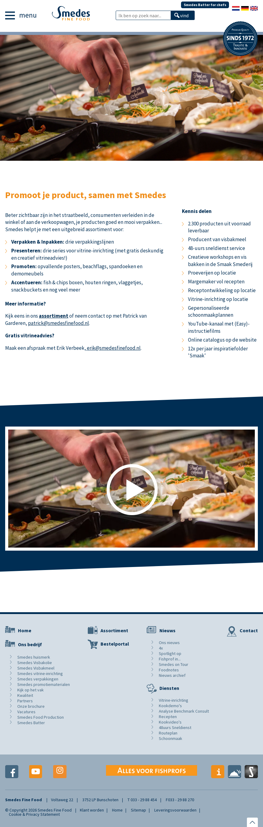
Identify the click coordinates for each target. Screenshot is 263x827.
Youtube (36, 771)
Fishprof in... (170, 659)
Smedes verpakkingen (37, 679)
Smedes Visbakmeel (35, 668)
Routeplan (168, 733)
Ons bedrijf (30, 644)
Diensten (169, 688)
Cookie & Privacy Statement (34, 814)
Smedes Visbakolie (34, 662)
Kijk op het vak (30, 690)
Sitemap (138, 810)
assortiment (53, 315)
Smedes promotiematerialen (43, 684)
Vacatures (26, 711)
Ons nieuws (169, 642)
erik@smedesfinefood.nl (113, 348)
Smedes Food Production (40, 717)
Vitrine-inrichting (173, 700)
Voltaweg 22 (62, 800)
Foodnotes (169, 670)
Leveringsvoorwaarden (175, 810)
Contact (249, 630)
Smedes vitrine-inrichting (40, 673)
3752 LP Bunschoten (100, 800)
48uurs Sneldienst (175, 727)
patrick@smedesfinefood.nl (58, 323)
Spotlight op (170, 653)
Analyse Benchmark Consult (184, 711)
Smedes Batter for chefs (205, 4)
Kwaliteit (25, 695)
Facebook (12, 771)
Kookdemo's (170, 705)
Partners (25, 701)
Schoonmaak (170, 738)
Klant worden (92, 810)
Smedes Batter (31, 722)
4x (161, 648)
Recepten (168, 716)
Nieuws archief (172, 675)
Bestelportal (115, 644)
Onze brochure (31, 706)
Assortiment (114, 630)
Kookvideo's (170, 722)
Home (24, 630)
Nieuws (167, 630)
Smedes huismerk (33, 657)
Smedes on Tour (173, 664)
